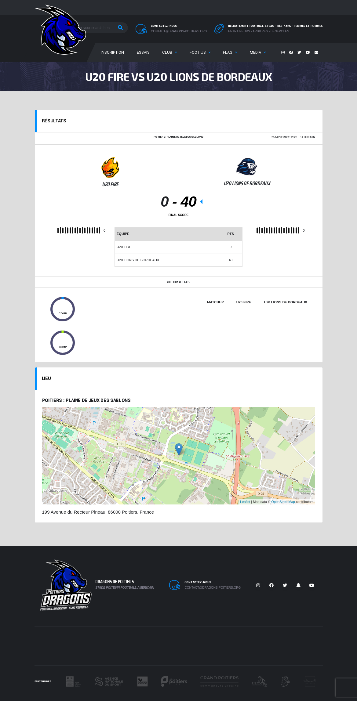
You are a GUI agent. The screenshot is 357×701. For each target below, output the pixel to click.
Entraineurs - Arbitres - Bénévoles (258, 31)
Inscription (112, 52)
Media (255, 52)
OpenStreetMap (283, 502)
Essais (143, 52)
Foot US (198, 52)
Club (167, 52)
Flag (227, 52)
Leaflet (245, 502)
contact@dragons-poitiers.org (179, 31)
